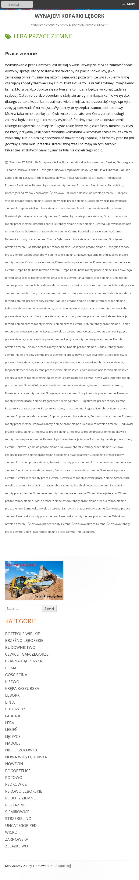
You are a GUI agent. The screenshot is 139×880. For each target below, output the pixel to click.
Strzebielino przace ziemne (90, 485)
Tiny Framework (37, 866)
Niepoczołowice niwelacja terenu (85, 355)
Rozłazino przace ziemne (32, 462)
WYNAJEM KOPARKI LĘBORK (69, 16)
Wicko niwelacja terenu (102, 493)
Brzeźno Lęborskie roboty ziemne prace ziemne (63, 224)
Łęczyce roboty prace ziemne (44, 339)
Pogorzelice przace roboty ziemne (103, 401)
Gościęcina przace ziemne (88, 247)
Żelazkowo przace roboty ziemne (49, 524)
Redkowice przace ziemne (51, 432)
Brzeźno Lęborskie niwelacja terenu (99, 208)
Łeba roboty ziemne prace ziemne (83, 316)
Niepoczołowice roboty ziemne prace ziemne (34, 370)
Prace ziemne (21, 53)
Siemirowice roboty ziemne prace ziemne (86, 478)
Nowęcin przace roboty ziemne (25, 393)
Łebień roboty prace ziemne (102, 324)
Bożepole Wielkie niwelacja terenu (92, 193)
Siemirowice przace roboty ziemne (77, 470)
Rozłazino (83, 185)
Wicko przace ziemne (48, 501)
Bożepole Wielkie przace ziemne (65, 201)
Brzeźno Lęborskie (74, 162)
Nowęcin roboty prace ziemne (97, 393)
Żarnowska (41, 193)
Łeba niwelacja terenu (68, 308)
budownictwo (95, 162)
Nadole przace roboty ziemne (47, 347)
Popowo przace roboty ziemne (69, 416)
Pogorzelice (114, 178)
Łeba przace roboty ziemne (102, 308)
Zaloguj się (62, 866)
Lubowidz (112, 170)
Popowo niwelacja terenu (32, 416)
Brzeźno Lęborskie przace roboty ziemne (31, 216)
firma (34, 170)
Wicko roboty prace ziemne (80, 501)
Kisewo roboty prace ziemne (73, 262)
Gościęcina (46, 170)
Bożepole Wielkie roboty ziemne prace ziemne (45, 208)
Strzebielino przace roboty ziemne (50, 485)
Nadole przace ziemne (81, 347)
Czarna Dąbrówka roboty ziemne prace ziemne (77, 239)
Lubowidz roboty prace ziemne (36, 293)
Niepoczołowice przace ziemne (54, 362)
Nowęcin (100, 178)
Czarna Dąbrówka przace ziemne (89, 231)
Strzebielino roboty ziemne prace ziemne (59, 493)
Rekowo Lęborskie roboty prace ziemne (85, 447)
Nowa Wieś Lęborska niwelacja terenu (88, 370)
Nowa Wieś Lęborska (80, 178)
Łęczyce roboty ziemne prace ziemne (88, 339)
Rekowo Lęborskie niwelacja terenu (66, 439)
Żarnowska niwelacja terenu (42, 508)
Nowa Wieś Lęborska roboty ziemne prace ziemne (56, 385)
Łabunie (125, 170)
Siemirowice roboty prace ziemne (37, 478)
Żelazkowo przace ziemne (89, 524)
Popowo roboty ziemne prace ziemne (57, 424)
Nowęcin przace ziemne (61, 393)
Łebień (17, 178)
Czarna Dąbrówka (18, 170)
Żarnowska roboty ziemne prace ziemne (85, 516)
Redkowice (24, 185)
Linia (102, 170)
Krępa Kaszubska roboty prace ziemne (87, 270)
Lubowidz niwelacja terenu (51, 285)
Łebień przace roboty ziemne (34, 324)
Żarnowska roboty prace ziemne (37, 516)
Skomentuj (89, 532)
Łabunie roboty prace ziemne (106, 301)
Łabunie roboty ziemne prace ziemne (29, 308)
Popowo (10, 185)
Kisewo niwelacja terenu (92, 255)
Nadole (39, 178)
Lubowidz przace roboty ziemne (90, 285)
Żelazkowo (57, 193)
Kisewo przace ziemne (39, 262)
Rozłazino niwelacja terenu (73, 455)
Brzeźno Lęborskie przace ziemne (80, 216)
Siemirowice (98, 185)
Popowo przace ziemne (105, 416)
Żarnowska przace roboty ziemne (83, 508)
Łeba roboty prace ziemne (42, 316)
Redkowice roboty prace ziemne (90, 432)
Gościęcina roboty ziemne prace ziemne (49, 255)
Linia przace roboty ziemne (32, 278)
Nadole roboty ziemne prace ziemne (39, 355)
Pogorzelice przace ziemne (22, 408)
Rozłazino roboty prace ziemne (70, 462)
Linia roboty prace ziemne (94, 278)
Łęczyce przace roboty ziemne (96, 331)
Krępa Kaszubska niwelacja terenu (38, 270)
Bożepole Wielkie (50, 162)
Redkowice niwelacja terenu (100, 424)
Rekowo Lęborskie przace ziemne (37, 447)
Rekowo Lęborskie (44, 185)
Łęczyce (28, 178)
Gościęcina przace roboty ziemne (49, 247)
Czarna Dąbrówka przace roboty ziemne (41, 231)
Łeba (8, 178)
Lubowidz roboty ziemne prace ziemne (82, 293)
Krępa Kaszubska (76, 170)
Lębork (93, 170)
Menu (131, 4)
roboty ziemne (66, 185)
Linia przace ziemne (64, 278)
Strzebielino (115, 185)
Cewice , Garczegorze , (28, 654)
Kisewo (59, 170)
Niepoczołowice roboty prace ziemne (99, 362)
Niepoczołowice (55, 178)
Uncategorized (14, 193)
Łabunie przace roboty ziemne (34, 301)
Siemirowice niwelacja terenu (34, 470)
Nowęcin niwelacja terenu (105, 385)
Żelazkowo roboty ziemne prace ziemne (49, 532)
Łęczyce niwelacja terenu (59, 331)
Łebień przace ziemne (68, 324)
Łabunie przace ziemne (71, 301)
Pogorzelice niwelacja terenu (61, 401)
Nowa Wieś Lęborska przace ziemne (70, 378)
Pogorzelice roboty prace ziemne (62, 408)
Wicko (29, 193)
